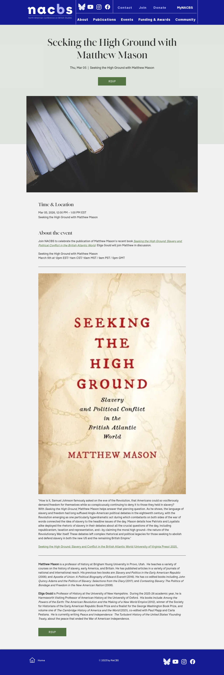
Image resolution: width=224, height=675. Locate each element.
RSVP (112, 81)
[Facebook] (107, 6)
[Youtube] (90, 6)
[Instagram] (99, 6)
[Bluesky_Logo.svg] (81, 6)
